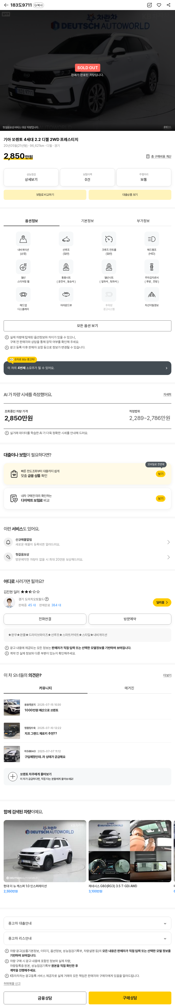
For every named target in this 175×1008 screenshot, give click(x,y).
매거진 (129, 688)
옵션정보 (31, 221)
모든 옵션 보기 (87, 326)
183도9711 (27, 5)
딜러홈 (160, 602)
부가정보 (143, 221)
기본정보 (87, 221)
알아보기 (87, 473)
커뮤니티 (45, 688)
